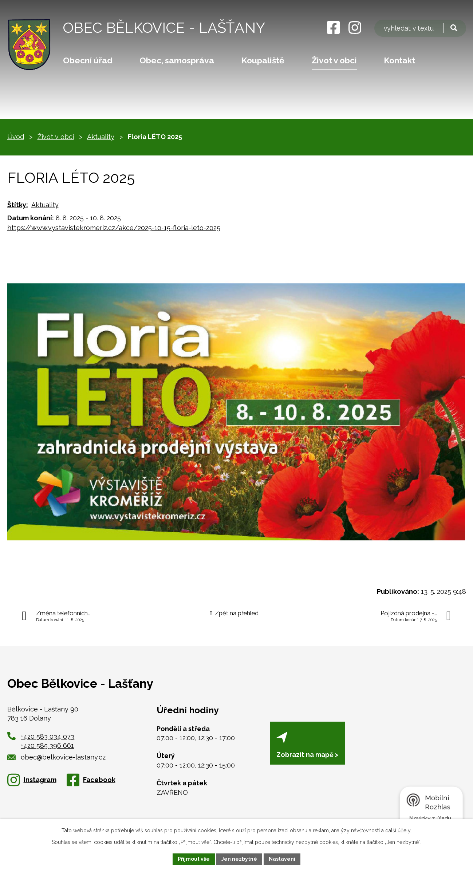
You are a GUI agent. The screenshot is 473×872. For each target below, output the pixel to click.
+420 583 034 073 (47, 736)
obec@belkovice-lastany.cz (56, 757)
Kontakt (399, 60)
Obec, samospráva (176, 60)
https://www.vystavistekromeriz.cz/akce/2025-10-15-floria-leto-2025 (113, 228)
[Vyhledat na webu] (420, 28)
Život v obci (334, 60)
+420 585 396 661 (47, 745)
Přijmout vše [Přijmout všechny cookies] (194, 859)
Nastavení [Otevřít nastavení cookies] (282, 859)
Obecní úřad (88, 60)
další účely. (398, 830)
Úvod (15, 137)
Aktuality (100, 137)
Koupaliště (262, 60)
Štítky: (17, 205)
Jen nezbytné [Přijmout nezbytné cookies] (239, 859)
